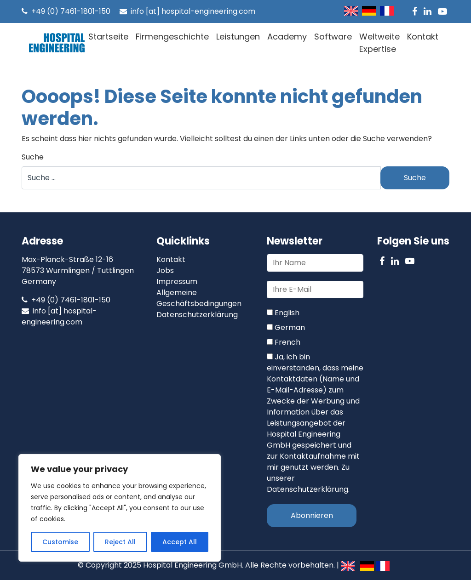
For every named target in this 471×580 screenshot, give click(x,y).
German (286, 327)
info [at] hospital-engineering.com (187, 11)
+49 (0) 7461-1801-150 (66, 11)
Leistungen (238, 36)
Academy (287, 36)
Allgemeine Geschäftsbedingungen (198, 298)
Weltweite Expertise (379, 43)
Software (333, 36)
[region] (119, 508)
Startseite (108, 36)
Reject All (120, 541)
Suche (33, 157)
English (283, 312)
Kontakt (422, 36)
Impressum (176, 281)
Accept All (179, 541)
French (283, 342)
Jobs (165, 270)
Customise (60, 541)
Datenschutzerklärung (197, 314)
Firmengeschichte (172, 36)
